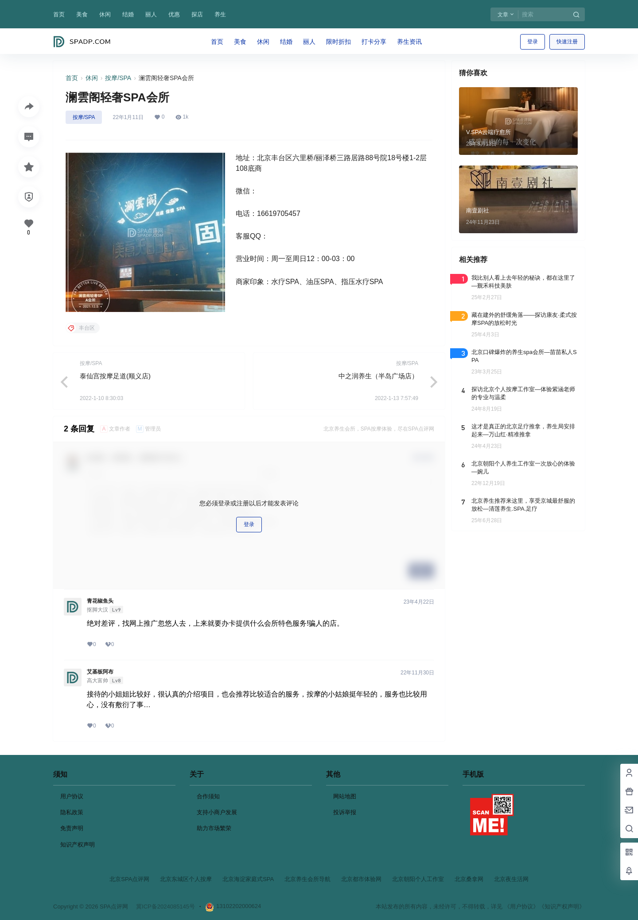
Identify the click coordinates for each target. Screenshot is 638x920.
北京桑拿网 (469, 879)
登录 (532, 41)
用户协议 (71, 796)
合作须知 (208, 796)
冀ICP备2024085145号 (165, 906)
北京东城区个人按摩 (186, 879)
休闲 (105, 14)
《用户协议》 (521, 906)
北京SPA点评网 (129, 879)
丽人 (151, 14)
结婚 (128, 14)
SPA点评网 (113, 906)
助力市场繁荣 (214, 828)
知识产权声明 (77, 844)
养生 (220, 14)
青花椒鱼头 (100, 601)
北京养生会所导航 (307, 879)
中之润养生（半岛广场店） (378, 376)
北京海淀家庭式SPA (248, 879)
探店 (197, 14)
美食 (82, 14)
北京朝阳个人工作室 (418, 879)
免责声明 (71, 828)
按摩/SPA (118, 77)
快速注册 (567, 41)
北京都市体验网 (361, 879)
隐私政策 (71, 812)
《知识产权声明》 (562, 906)
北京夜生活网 (511, 879)
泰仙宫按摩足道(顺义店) (115, 376)
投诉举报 (344, 812)
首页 (59, 14)
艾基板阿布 (100, 671)
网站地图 (344, 796)
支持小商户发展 (217, 812)
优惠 (174, 14)
